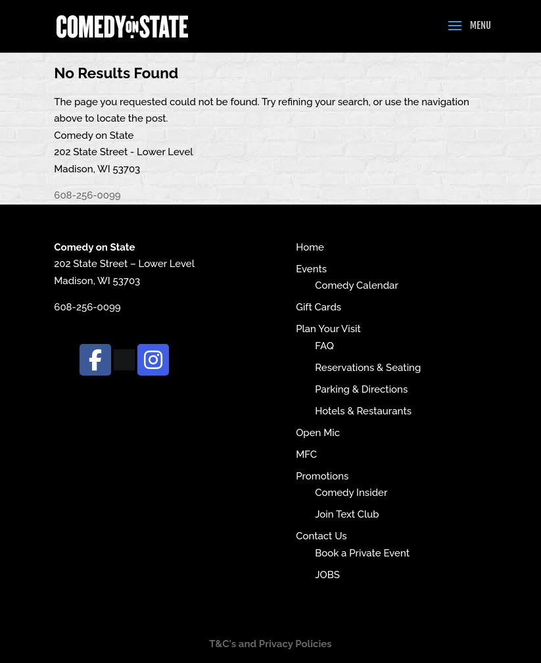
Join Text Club (347, 514)
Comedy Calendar (356, 285)
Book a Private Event (362, 553)
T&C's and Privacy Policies (270, 644)
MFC (306, 454)
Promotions (322, 476)
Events (311, 269)
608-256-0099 (87, 195)
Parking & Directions (361, 389)
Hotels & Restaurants (363, 411)
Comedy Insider (351, 493)
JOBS (327, 575)
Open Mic (318, 433)
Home (310, 247)
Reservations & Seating (368, 368)
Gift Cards (318, 307)
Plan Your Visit (328, 329)
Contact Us (321, 536)
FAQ (324, 346)
